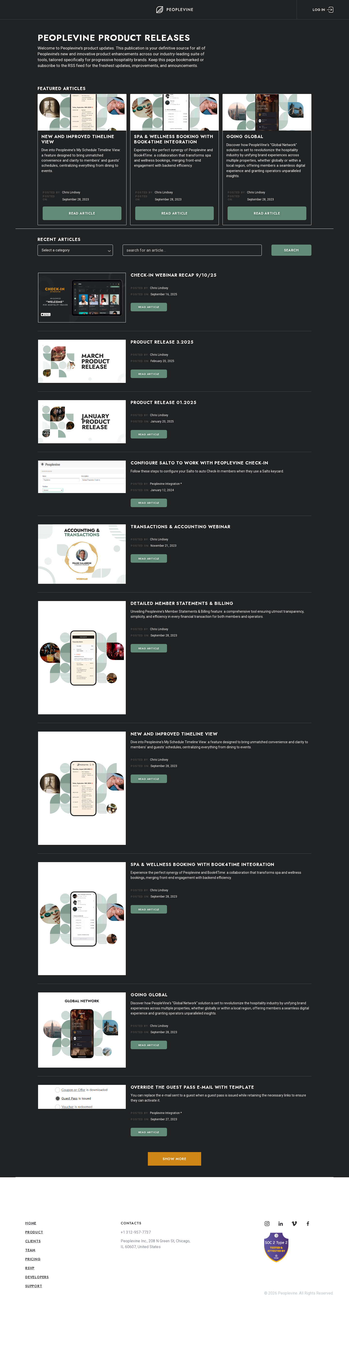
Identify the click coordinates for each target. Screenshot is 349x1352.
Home (30, 1223)
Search (291, 250)
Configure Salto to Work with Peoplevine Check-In (199, 463)
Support (33, 1286)
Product (34, 1232)
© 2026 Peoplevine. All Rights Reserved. (298, 1293)
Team (30, 1250)
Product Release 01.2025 (164, 402)
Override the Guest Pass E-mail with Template (192, 1087)
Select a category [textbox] (56, 250)
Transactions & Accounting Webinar (180, 527)
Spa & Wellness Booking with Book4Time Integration (173, 139)
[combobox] (75, 250)
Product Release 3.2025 (162, 342)
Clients (33, 1241)
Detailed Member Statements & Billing (182, 603)
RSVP (29, 1268)
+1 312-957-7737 (136, 1232)
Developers (37, 1277)
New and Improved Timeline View (77, 139)
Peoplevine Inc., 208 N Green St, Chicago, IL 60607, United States (155, 1244)
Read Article (82, 213)
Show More (174, 1158)
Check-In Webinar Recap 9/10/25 (174, 275)
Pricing (33, 1259)
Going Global (244, 137)
